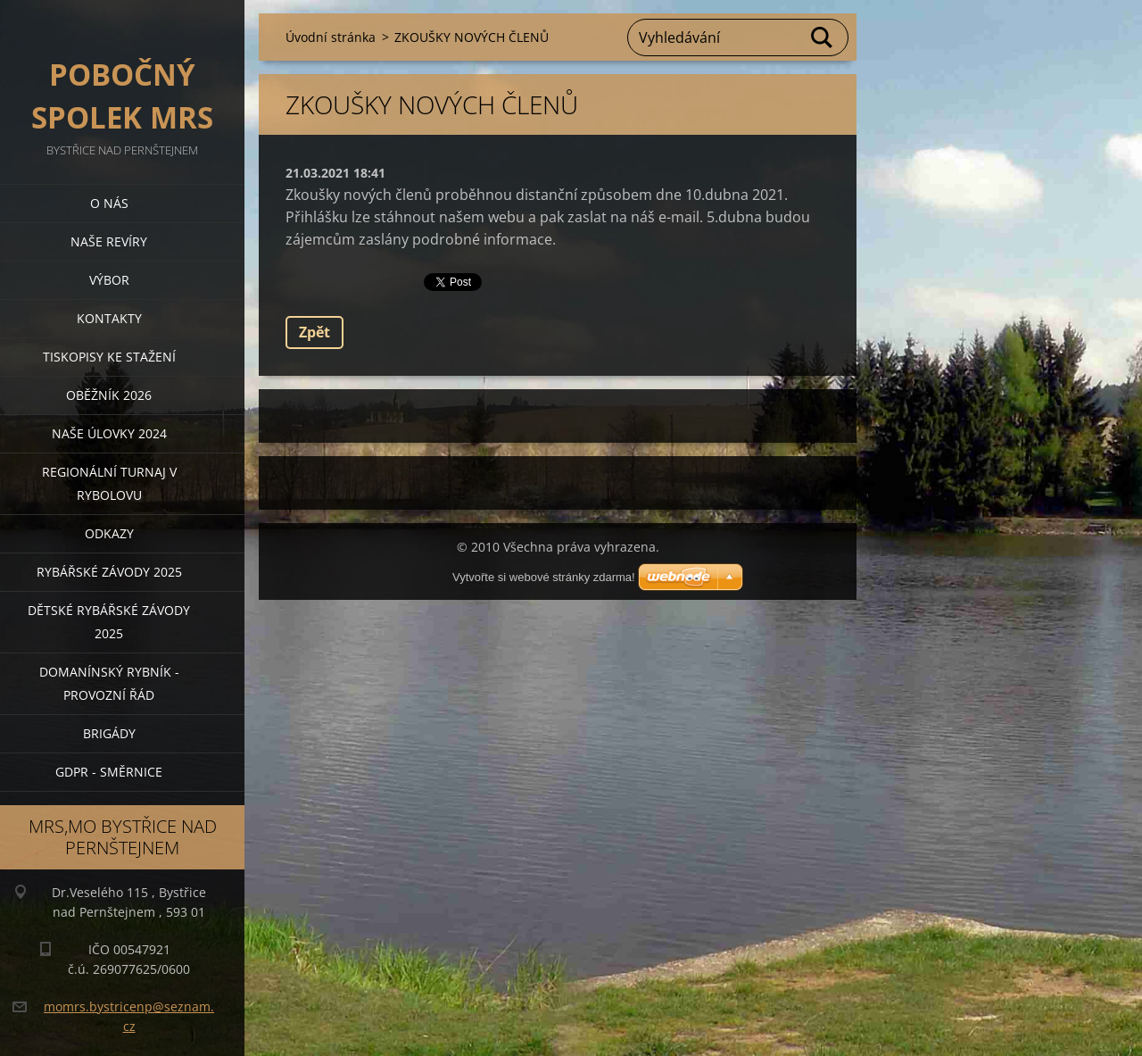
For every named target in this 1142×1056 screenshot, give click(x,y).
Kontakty (109, 318)
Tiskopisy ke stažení (109, 356)
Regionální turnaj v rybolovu (109, 483)
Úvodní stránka (331, 37)
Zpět (314, 332)
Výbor (109, 279)
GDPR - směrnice (108, 771)
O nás (109, 203)
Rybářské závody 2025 (109, 571)
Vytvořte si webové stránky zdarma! (543, 577)
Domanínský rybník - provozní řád (109, 683)
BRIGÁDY (109, 733)
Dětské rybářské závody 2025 (109, 622)
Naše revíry (108, 241)
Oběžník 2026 (109, 395)
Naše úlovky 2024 (109, 433)
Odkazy (109, 533)
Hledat (822, 37)
